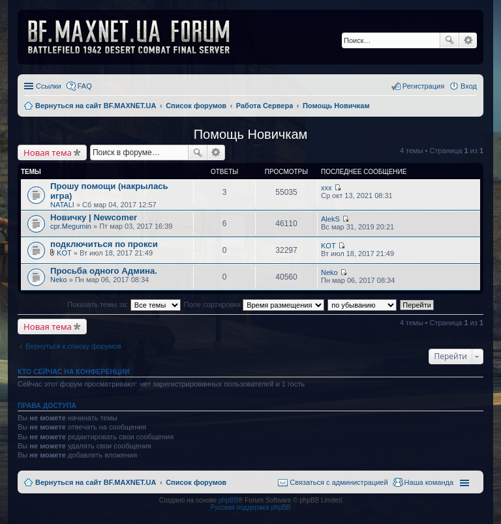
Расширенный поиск (468, 40)
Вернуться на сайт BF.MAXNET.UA (95, 482)
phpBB (228, 500)
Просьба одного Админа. (103, 271)
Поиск (449, 40)
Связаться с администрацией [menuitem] (338, 482)
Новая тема (47, 152)
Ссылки (48, 86)
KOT (64, 253)
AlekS (330, 219)
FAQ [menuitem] (85, 86)
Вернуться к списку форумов (73, 346)
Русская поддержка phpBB (250, 507)
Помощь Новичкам (251, 134)
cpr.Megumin (70, 226)
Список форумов (196, 482)
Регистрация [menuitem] (423, 86)
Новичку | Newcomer (93, 217)
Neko (58, 280)
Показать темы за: (124, 304)
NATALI (62, 205)
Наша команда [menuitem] (428, 482)
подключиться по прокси (104, 244)
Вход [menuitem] (469, 86)
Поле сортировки (254, 304)
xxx (326, 188)
